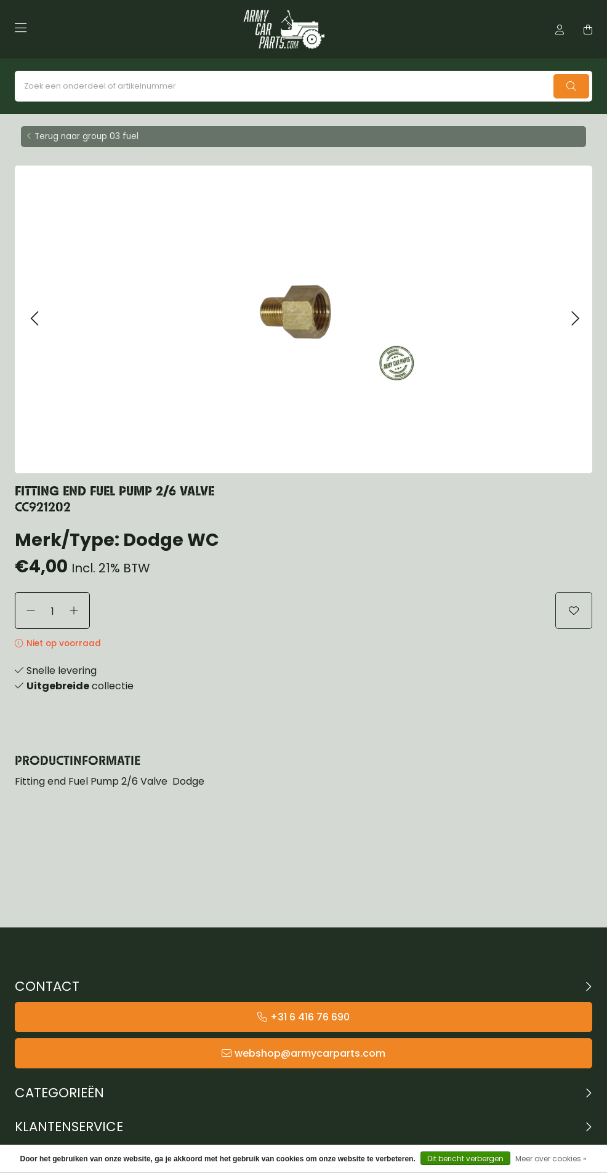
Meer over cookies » (551, 1158)
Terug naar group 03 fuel (86, 136)
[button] (34, 319)
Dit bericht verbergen (465, 1158)
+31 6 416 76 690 (310, 1017)
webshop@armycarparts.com (310, 1053)
